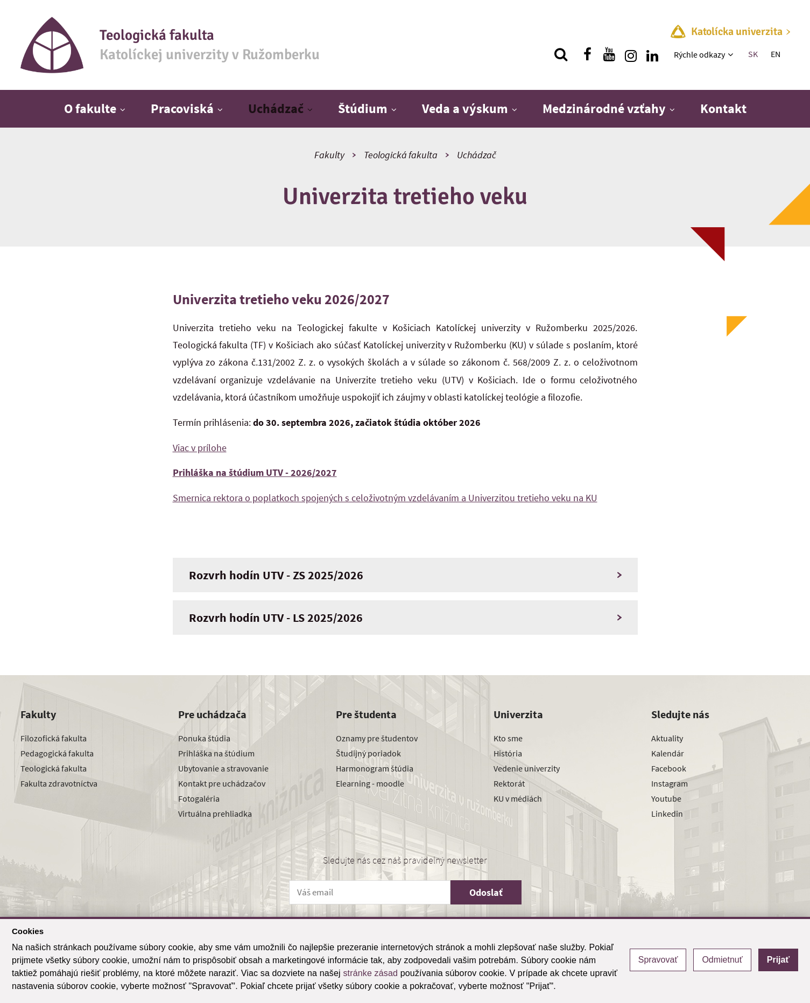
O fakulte (90, 108)
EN (775, 53)
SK (753, 53)
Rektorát (509, 783)
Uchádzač (276, 108)
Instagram (669, 783)
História (508, 753)
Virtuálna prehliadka (215, 813)
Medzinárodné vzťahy (604, 108)
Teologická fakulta (401, 155)
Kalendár (667, 753)
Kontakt (723, 108)
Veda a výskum (465, 108)
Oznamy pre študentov (377, 738)
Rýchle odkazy (699, 54)
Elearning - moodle (370, 783)
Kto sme (508, 738)
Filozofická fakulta (53, 738)
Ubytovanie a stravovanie (223, 768)
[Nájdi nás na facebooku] (587, 54)
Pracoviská (182, 108)
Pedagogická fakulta (57, 753)
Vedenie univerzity (527, 768)
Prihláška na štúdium (216, 753)
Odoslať (486, 892)
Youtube (666, 798)
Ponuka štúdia (204, 738)
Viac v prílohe (200, 447)
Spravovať (658, 959)
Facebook (668, 768)
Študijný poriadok (368, 753)
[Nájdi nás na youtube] (609, 54)
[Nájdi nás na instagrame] (631, 54)
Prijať (778, 959)
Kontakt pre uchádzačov (221, 783)
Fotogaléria (199, 798)
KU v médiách (518, 798)
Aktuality (667, 738)
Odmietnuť (722, 959)
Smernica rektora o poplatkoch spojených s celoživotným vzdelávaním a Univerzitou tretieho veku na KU (385, 498)
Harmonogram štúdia (374, 768)
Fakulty (329, 155)
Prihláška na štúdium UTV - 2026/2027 (255, 472)
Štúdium (363, 108)
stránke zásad (370, 973)
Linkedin (667, 813)
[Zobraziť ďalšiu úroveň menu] (731, 54)
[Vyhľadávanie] (561, 54)
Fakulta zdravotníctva (58, 783)
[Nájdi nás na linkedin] (652, 54)
